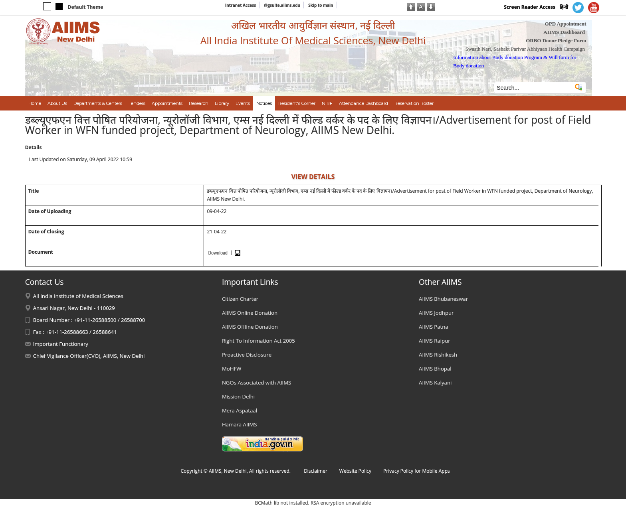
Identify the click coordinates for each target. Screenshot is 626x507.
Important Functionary (60, 343)
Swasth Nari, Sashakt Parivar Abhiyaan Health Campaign (525, 49)
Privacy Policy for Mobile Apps (416, 471)
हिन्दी (564, 7)
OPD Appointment (565, 24)
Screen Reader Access (529, 7)
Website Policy (355, 471)
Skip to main (320, 5)
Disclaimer (315, 471)
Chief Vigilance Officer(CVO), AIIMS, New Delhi (89, 355)
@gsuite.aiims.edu (282, 5)
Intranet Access (240, 5)
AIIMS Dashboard (564, 32)
